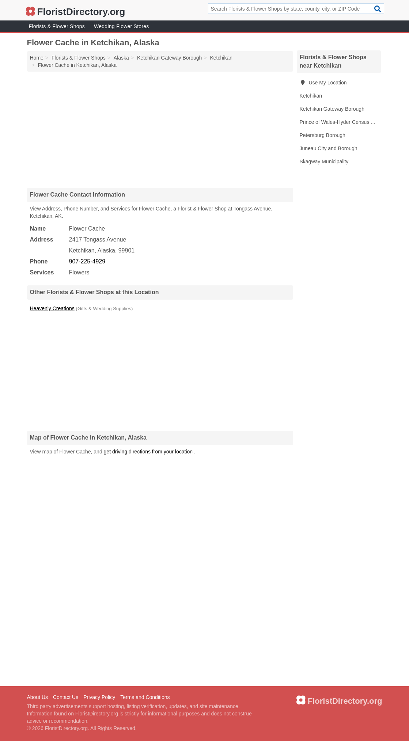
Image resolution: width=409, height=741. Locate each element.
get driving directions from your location (148, 452)
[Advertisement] (160, 129)
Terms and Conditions (145, 697)
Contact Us (65, 697)
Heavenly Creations (52, 308)
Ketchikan (311, 96)
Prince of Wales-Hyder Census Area (340, 122)
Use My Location (323, 83)
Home (36, 58)
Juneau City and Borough (328, 148)
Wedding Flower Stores (121, 26)
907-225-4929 (87, 261)
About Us (37, 697)
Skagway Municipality (324, 161)
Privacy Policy (99, 697)
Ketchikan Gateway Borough (332, 109)
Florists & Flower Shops (57, 26)
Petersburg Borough (322, 135)
